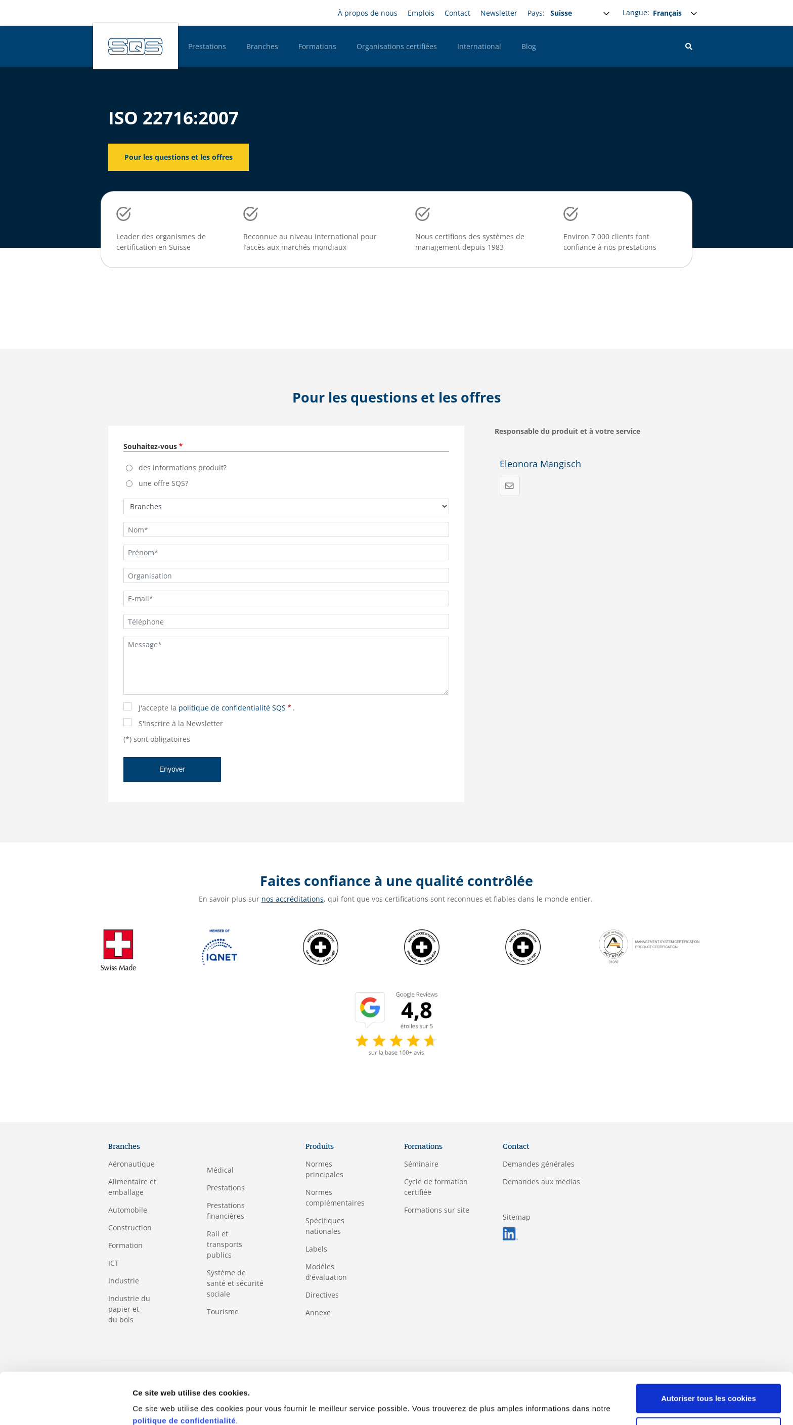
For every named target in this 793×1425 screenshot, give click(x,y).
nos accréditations (292, 899)
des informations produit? (183, 467)
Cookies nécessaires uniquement (708, 1388)
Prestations (207, 46)
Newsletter (498, 13)
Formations (317, 46)
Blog (528, 46)
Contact (457, 13)
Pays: (536, 13)
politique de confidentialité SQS (232, 707)
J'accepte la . (217, 707)
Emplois (421, 13)
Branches (262, 46)
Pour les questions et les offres (178, 157)
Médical (220, 1170)
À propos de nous (368, 13)
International (479, 46)
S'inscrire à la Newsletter (181, 723)
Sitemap (517, 1217)
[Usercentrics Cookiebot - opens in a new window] (65, 1405)
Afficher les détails (167, 1405)
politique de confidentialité (184, 1377)
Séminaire (421, 1164)
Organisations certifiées (397, 46)
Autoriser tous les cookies (708, 1355)
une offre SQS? (163, 483)
